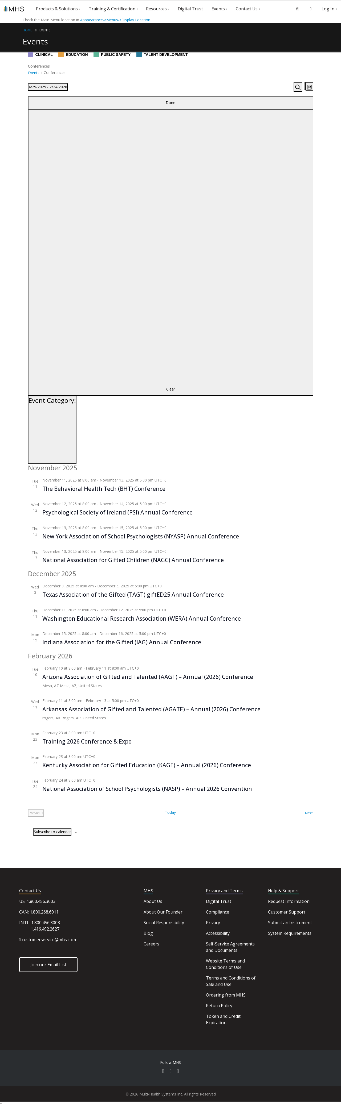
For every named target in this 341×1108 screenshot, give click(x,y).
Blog (148, 933)
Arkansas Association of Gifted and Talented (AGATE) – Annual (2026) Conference (151, 709)
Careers (151, 944)
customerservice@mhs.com (49, 940)
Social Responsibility (164, 923)
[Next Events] (309, 813)
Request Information (289, 901)
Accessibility (218, 933)
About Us (153, 901)
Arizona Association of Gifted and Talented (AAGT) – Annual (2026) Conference (147, 676)
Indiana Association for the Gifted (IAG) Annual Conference (121, 642)
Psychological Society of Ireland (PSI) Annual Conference (117, 512)
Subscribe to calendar (52, 831)
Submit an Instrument (290, 923)
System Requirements (289, 933)
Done (170, 102)
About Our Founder (163, 912)
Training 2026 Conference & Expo (87, 741)
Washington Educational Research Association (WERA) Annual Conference (141, 618)
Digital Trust (218, 901)
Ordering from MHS (226, 995)
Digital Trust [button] (190, 9)
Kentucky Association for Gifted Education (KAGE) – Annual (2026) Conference (146, 765)
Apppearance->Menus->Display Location (115, 19)
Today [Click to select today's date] (170, 812)
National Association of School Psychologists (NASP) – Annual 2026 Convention (147, 788)
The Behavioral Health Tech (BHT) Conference (103, 488)
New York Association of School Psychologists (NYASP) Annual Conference (140, 536)
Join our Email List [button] (48, 965)
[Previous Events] (36, 813)
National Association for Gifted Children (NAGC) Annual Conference (133, 560)
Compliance (217, 912)
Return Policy (219, 1006)
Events (44, 30)
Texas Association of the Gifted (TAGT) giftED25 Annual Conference (133, 594)
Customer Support (286, 912)
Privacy (213, 923)
